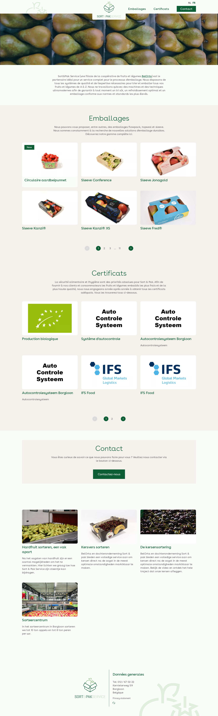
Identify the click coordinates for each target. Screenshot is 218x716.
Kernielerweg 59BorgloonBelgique (123, 689)
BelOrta (147, 76)
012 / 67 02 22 (126, 681)
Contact (186, 9)
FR (194, 2)
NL (189, 2)
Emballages (137, 9)
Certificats (161, 9)
